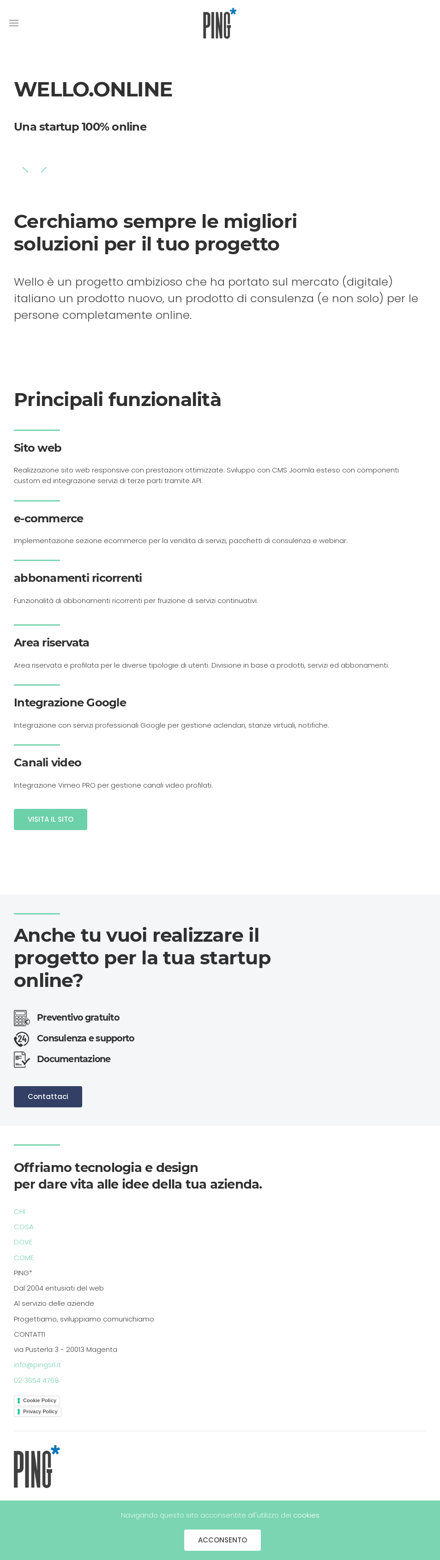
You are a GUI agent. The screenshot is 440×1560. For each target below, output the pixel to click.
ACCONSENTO (222, 1540)
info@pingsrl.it (37, 1364)
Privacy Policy (40, 1411)
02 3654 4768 (36, 1380)
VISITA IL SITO (50, 819)
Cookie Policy (39, 1400)
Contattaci (48, 1096)
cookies (306, 1515)
